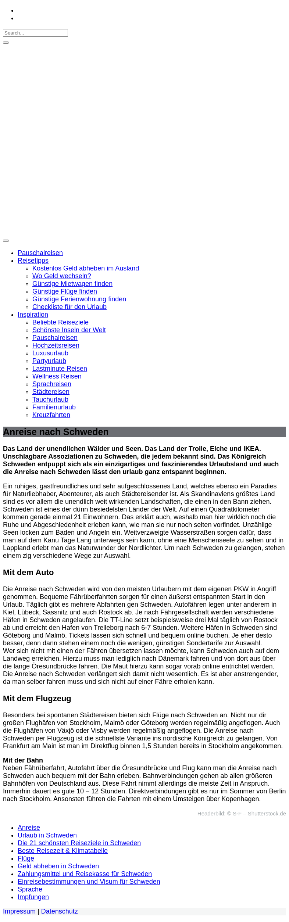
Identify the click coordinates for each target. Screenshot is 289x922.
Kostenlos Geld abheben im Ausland (85, 268)
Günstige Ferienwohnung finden (79, 299)
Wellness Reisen (57, 376)
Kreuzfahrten (51, 415)
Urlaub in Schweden (47, 835)
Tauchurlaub (50, 399)
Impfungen (33, 897)
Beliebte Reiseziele (60, 322)
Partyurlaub (49, 361)
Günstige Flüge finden (64, 291)
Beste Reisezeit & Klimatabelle (63, 850)
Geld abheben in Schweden (58, 866)
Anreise (29, 827)
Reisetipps (33, 260)
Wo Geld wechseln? (61, 276)
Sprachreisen (51, 384)
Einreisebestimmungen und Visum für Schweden (89, 881)
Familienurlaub (54, 407)
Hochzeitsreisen (55, 345)
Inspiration (33, 314)
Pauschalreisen (40, 252)
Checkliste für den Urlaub (69, 307)
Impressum (19, 911)
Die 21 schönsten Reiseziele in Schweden (79, 843)
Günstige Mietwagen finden (72, 283)
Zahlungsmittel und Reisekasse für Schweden (85, 874)
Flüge (26, 858)
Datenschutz (59, 911)
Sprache (30, 889)
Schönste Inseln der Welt (69, 330)
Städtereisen (50, 391)
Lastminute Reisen (59, 368)
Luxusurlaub (50, 353)
